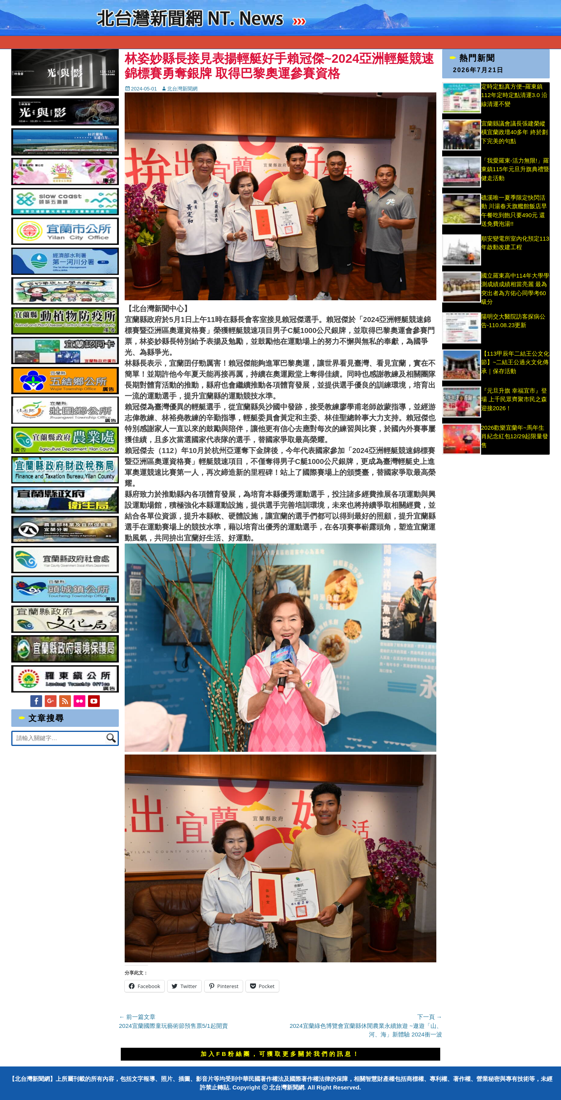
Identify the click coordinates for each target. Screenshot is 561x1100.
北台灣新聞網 (182, 89)
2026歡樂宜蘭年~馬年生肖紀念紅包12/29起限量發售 (515, 436)
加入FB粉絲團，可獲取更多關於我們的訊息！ (280, 1053)
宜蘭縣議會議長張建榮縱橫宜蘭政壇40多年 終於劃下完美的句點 (514, 132)
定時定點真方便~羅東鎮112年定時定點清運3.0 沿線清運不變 (514, 95)
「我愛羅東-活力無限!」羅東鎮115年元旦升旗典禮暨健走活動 (515, 169)
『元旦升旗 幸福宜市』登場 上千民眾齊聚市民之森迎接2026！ (514, 399)
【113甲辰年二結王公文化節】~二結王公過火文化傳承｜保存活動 (515, 362)
